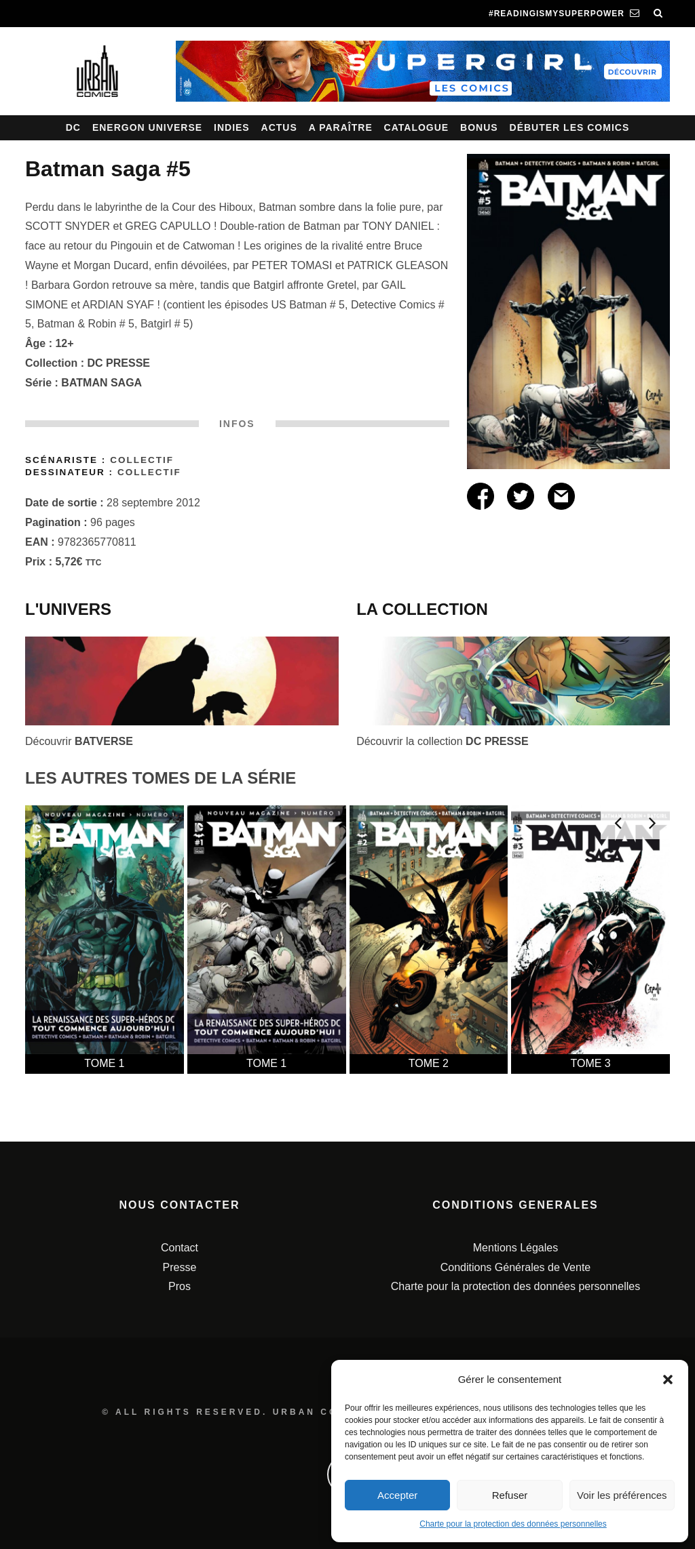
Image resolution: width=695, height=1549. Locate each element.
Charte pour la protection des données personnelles (513, 1524)
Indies (232, 127)
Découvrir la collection (442, 741)
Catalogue (416, 127)
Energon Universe (147, 127)
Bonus (479, 127)
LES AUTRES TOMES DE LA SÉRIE (160, 778)
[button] (668, 1379)
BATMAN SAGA (101, 382)
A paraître (341, 127)
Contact (179, 1247)
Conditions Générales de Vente (515, 1267)
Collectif (142, 460)
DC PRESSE (119, 363)
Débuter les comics (570, 127)
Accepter (397, 1495)
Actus (279, 127)
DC (73, 127)
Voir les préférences (622, 1495)
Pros (179, 1286)
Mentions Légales (515, 1247)
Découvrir (79, 741)
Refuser (510, 1495)
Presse (180, 1267)
